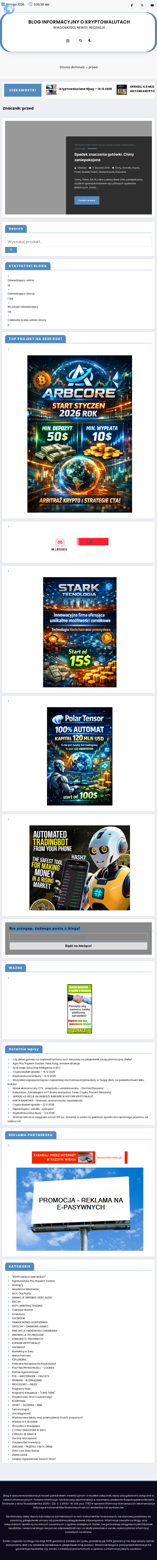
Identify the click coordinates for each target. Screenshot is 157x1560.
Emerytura (18, 1303)
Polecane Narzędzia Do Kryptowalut (34, 1350)
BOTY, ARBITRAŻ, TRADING (27, 1295)
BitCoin (102, 143)
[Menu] (68, 39)
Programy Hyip (21, 1373)
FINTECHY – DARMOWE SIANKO (30, 1314)
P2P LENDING (19, 1346)
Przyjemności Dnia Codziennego (32, 1381)
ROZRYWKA (19, 1385)
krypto (135, 166)
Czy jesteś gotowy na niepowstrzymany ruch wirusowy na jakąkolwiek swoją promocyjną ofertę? (72, 1053)
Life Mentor (18, 1334)
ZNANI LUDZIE (19, 1436)
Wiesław (82, 166)
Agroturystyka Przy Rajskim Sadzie (33, 1271)
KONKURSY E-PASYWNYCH (27, 1326)
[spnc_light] (89, 39)
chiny (118, 166)
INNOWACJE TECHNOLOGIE (28, 1322)
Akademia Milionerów (25, 1279)
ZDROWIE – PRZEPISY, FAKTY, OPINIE (32, 1428)
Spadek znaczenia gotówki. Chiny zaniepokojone (104, 155)
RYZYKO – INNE (97, 1548)
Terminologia (20, 1393)
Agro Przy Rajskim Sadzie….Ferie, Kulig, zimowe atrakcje (46, 1057)
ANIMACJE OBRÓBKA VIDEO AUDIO (32, 1287)
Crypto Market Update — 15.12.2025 (34, 1065)
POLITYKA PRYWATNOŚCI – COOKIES (33, 1354)
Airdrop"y (17, 1275)
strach (94, 170)
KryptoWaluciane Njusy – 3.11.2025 (34, 1104)
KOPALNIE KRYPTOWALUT (26, 1330)
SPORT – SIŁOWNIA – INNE (27, 1389)
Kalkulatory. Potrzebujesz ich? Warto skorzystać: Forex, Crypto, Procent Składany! (62, 1084)
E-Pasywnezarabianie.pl (49, 1553)
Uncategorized (21, 1397)
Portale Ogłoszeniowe (25, 1357)
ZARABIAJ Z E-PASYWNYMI (47, 1548)
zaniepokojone (106, 170)
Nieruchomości (21, 1342)
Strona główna (20, 1548)
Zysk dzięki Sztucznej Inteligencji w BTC (37, 1061)
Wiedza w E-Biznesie (24, 1405)
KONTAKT (115, 1548)
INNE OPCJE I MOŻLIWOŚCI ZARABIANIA (34, 1318)
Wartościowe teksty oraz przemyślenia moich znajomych (47, 1401)
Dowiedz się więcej (86, 198)
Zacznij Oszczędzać (24, 1420)
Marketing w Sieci (23, 1338)
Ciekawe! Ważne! (113, 143)
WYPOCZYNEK (133, 1548)
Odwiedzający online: (21, 276)
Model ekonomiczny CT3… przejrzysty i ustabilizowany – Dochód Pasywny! (58, 1080)
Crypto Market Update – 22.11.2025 (33, 1096)
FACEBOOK (18, 1306)
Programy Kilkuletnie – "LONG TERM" (33, 1377)
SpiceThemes (114, 1553)
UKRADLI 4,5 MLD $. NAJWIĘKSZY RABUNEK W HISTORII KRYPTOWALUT (53, 1088)
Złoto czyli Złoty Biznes (25, 1432)
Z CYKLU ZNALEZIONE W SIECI (29, 1413)
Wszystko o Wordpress (26, 1409)
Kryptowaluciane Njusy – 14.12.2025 (91, 87)
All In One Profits (21, 1283)
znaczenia (120, 170)
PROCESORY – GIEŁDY (24, 1369)
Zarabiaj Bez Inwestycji (26, 1424)
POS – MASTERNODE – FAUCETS (30, 1361)
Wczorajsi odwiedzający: (23, 302)
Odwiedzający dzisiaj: (22, 289)
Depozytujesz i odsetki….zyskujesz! (33, 1100)
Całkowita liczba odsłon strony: (27, 315)
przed (77, 170)
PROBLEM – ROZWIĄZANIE (27, 1365)
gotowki (126, 166)
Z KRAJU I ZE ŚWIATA (24, 1416)
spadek (86, 170)
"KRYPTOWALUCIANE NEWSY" (86, 143)
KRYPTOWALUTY (75, 1548)
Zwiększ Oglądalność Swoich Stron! (34, 1440)
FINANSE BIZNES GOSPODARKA (30, 1310)
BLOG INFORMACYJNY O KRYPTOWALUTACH (79, 21)
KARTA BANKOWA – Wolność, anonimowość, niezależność (48, 1092)
